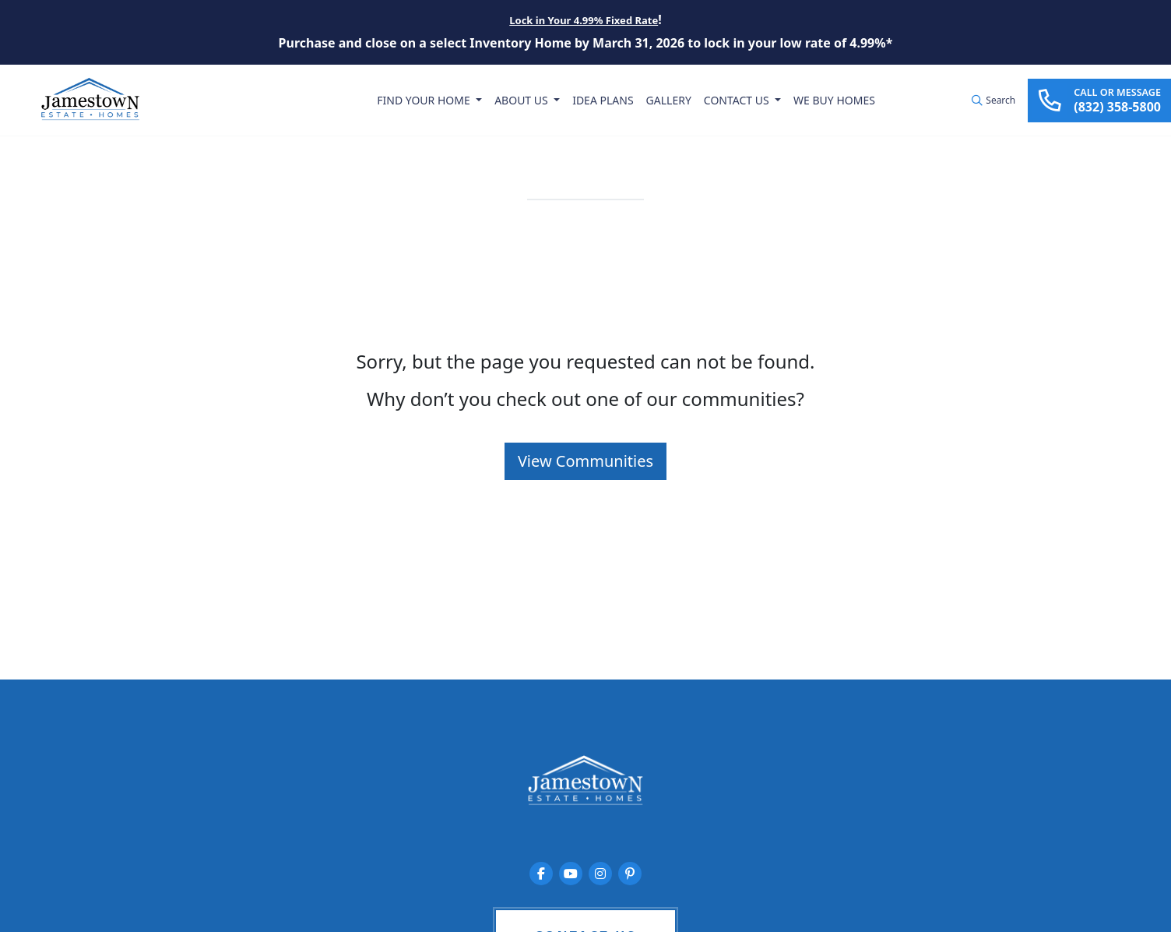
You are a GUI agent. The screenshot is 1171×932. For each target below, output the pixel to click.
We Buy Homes (834, 100)
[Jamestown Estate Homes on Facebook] (541, 873)
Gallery (668, 100)
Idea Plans (602, 100)
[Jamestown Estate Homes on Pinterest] (630, 873)
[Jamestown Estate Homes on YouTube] (570, 873)
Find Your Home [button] (425, 100)
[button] (993, 101)
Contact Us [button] (738, 100)
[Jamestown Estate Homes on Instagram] (600, 873)
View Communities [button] (585, 460)
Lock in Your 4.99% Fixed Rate (583, 20)
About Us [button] (522, 100)
